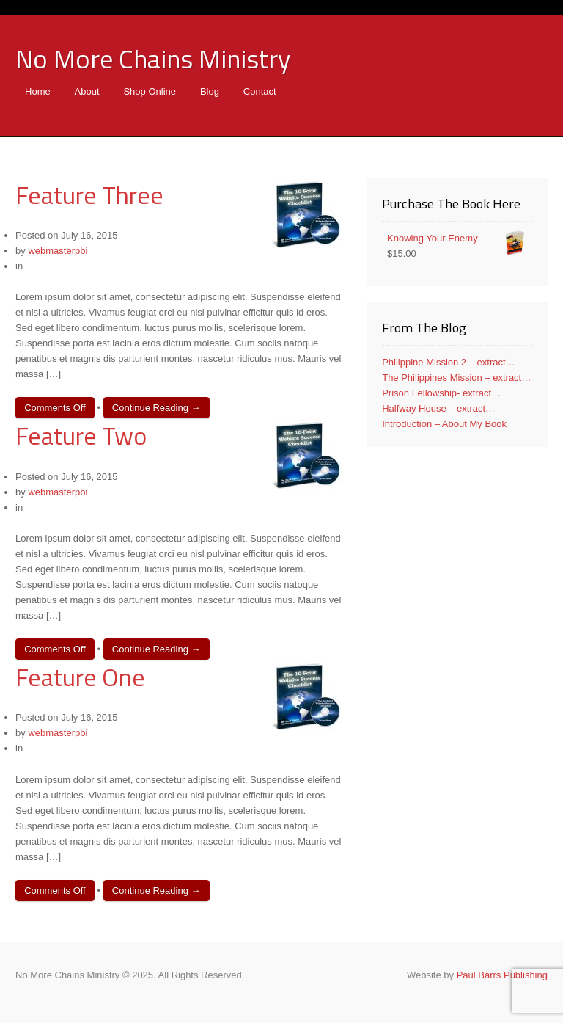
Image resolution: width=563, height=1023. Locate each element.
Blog (209, 91)
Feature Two (81, 435)
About (87, 91)
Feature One (80, 677)
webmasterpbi (57, 250)
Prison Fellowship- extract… (441, 392)
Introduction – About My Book (444, 423)
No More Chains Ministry (152, 58)
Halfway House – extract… (438, 408)
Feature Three (89, 194)
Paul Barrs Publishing (502, 974)
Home (38, 91)
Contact (259, 91)
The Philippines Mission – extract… (456, 377)
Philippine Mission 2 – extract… (448, 362)
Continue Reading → (156, 407)
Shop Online (149, 91)
